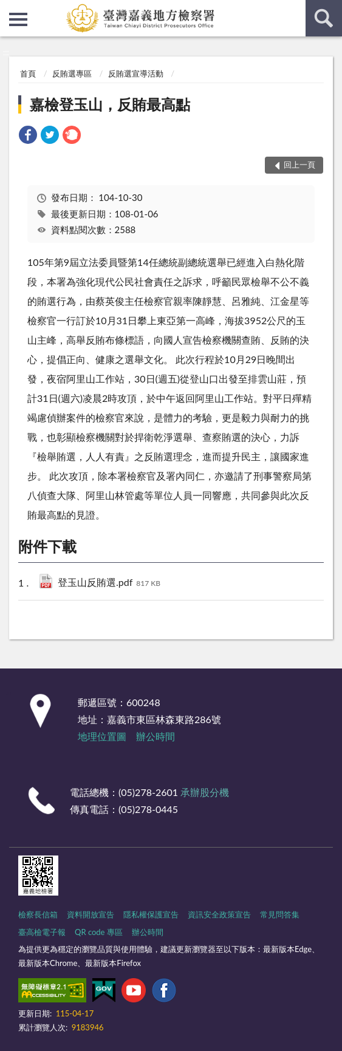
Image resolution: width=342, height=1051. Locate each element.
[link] (28, 136)
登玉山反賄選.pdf (109, 583)
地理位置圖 (102, 736)
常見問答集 (279, 914)
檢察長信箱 (38, 914)
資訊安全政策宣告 (219, 914)
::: (10, 9)
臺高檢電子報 (42, 932)
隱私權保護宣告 (151, 914)
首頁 (28, 73)
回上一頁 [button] (299, 164)
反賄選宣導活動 (135, 73)
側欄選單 (18, 19)
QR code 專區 (99, 932)
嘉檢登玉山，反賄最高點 (110, 104)
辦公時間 (155, 736)
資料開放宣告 (90, 914)
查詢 (324, 18)
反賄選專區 (72, 73)
